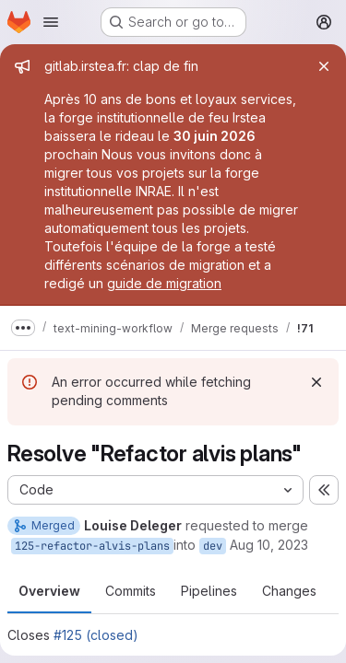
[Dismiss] (316, 382)
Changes (289, 591)
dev (212, 546)
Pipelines (209, 591)
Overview (49, 591)
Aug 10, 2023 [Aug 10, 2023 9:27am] (269, 544)
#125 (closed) (96, 635)
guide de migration (164, 283)
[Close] (324, 66)
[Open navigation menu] (51, 22)
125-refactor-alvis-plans (92, 546)
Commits (130, 591)
